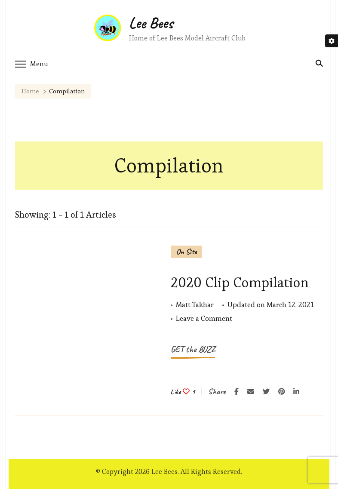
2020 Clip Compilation (240, 282)
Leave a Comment (204, 318)
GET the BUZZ (193, 349)
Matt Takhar (195, 304)
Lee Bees (151, 23)
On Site (186, 251)
